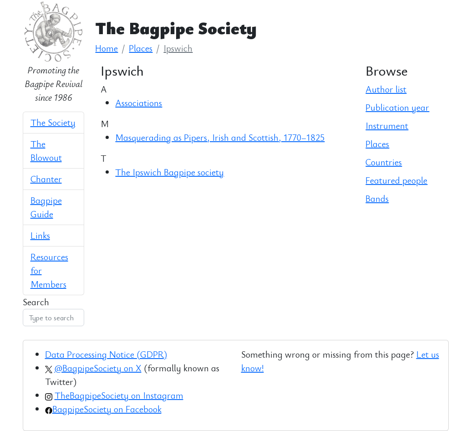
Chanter (46, 179)
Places (140, 48)
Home (106, 48)
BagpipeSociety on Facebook (107, 409)
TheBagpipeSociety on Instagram (119, 395)
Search (36, 302)
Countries (383, 162)
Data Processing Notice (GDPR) (106, 354)
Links (40, 235)
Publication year (397, 107)
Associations (138, 103)
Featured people (396, 180)
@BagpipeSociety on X (98, 368)
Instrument (386, 125)
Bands (377, 198)
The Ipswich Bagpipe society (169, 172)
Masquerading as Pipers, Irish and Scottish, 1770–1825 (219, 137)
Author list (385, 89)
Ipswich (177, 48)
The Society (53, 122)
